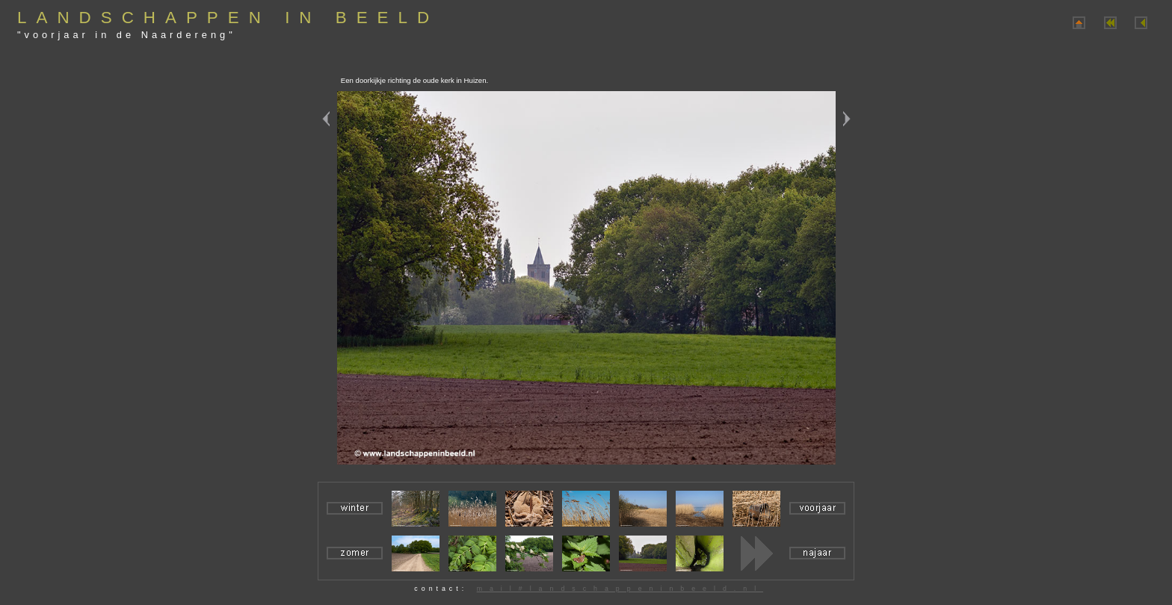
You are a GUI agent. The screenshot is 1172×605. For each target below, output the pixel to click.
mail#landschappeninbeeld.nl (620, 588)
